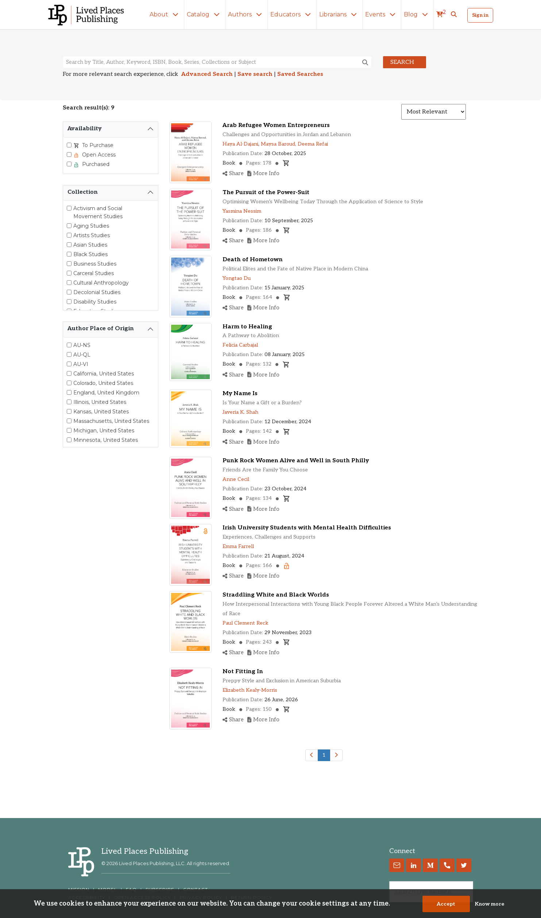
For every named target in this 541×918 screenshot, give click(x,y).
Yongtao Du (237, 278)
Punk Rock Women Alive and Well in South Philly (296, 460)
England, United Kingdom (106, 392)
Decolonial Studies (96, 292)
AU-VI (80, 364)
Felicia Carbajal (240, 345)
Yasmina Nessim (242, 211)
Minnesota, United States (105, 440)
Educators (292, 14)
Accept (446, 904)
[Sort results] (433, 112)
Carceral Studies (93, 273)
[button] (453, 14)
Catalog (205, 14)
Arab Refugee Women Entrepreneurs (276, 125)
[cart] (441, 14)
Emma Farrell (238, 546)
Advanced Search (207, 74)
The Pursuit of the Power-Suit (266, 192)
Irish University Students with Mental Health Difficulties (307, 527)
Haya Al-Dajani (240, 144)
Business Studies (94, 264)
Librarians (339, 14)
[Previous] (311, 755)
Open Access (98, 154)
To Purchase (97, 145)
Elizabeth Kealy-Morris (250, 690)
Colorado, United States (103, 383)
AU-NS (81, 345)
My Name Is (240, 393)
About (165, 14)
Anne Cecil (236, 479)
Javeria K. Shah (240, 412)
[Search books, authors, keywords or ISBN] (217, 62)
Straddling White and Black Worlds (276, 594)
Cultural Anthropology (101, 282)
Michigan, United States (103, 430)
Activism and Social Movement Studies (98, 212)
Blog (417, 14)
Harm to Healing (247, 326)
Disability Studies (94, 301)
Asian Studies (90, 245)
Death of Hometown (253, 259)
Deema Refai (313, 144)
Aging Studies (91, 226)
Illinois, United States (99, 402)
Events (381, 14)
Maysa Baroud (278, 144)
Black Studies (90, 254)
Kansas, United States (101, 411)
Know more (489, 904)
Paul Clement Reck (245, 623)
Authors (246, 14)
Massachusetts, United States (111, 421)
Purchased (95, 164)
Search (402, 62)
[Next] (336, 755)
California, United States (103, 373)
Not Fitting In (243, 671)
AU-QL (81, 354)
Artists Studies (91, 235)
